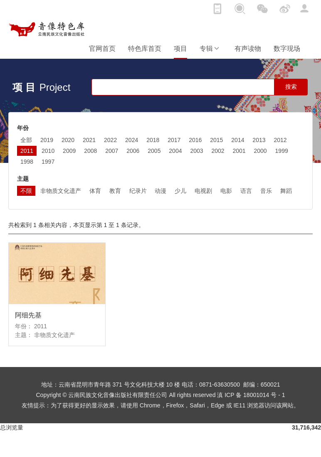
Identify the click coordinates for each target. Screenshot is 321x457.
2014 (237, 140)
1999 (281, 150)
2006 (132, 150)
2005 (154, 150)
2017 (174, 140)
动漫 (160, 190)
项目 (180, 48)
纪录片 (138, 190)
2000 (260, 150)
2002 (217, 150)
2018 (152, 140)
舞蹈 (286, 190)
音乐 (266, 190)
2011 (26, 150)
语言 (246, 190)
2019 (46, 140)
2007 (111, 150)
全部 (26, 140)
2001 (238, 150)
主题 (23, 178)
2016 (195, 140)
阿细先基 (28, 315)
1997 (48, 161)
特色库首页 (144, 48)
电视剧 (203, 190)
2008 (90, 150)
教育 (115, 190)
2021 (89, 140)
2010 (48, 150)
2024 (131, 140)
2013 (258, 140)
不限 (26, 190)
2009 (69, 150)
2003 (196, 150)
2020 (68, 140)
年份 (23, 128)
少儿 (180, 190)
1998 (26, 161)
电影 (226, 190)
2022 (110, 140)
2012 (280, 140)
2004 (175, 150)
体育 (95, 190)
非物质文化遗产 (60, 190)
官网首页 (102, 48)
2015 (216, 140)
